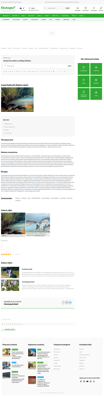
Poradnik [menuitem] (43, 19)
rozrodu (62, 177)
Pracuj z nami (82, 358)
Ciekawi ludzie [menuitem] (64, 16)
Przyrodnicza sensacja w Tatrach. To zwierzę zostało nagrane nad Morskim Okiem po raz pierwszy (43, 355)
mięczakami (13, 191)
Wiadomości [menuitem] (6, 16)
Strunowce (24, 48)
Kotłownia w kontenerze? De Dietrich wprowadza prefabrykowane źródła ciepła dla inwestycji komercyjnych (18, 378)
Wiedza (10, 48)
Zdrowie (56, 358)
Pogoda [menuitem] (80, 16)
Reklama (81, 363)
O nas (80, 352)
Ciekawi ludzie (57, 366)
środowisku (4, 165)
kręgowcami (31, 191)
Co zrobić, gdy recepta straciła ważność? (17, 366)
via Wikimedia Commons (39, 235)
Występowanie (8, 124)
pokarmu (12, 181)
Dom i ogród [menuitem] (31, 16)
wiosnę (34, 184)
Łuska (56, 158)
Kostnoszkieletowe (43, 48)
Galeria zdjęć (8, 133)
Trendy (55, 363)
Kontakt (81, 349)
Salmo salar (80, 48)
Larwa (54, 184)
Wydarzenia (57, 369)
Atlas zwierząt (16, 48)
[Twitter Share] (66, 303)
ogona (49, 158)
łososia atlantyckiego (21, 144)
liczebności (47, 189)
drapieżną (58, 189)
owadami (6, 191)
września (32, 181)
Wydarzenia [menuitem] (55, 16)
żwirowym (55, 179)
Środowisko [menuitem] (15, 16)
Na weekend (31, 10)
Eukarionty (18, 200)
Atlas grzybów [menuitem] (34, 19)
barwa (3, 161)
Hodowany (11, 189)
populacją (13, 144)
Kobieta (56, 355)
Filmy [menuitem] (50, 19)
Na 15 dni (37, 10)
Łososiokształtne (64, 48)
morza (67, 175)
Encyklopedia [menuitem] (6, 19)
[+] (22, 324)
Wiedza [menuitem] (73, 16)
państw (27, 145)
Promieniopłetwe (54, 48)
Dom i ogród (57, 352)
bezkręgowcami (70, 189)
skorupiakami (20, 191)
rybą (27, 186)
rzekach (49, 145)
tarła (68, 144)
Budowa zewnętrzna (10, 127)
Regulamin (82, 360)
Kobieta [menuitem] (39, 16)
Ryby (36, 48)
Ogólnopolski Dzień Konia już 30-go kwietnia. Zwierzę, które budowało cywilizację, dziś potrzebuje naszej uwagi (43, 369)
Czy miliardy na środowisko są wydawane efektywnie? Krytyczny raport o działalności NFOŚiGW (43, 383)
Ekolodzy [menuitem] (58, 19)
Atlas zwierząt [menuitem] (16, 19)
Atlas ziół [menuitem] (25, 19)
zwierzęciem (14, 175)
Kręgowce (30, 48)
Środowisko (57, 360)
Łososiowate (72, 48)
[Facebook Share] (63, 303)
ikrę (17, 182)
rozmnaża (36, 145)
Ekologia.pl (3, 48)
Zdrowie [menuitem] (46, 16)
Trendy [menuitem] (22, 16)
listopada (38, 181)
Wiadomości (57, 349)
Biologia (7, 130)
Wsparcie (81, 369)
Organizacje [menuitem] (66, 19)
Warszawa (5, 2)
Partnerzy (81, 366)
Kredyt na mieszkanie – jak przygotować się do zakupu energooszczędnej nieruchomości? (18, 355)
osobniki (7, 166)
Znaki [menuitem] (74, 19)
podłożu (3, 182)
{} (20, 324)
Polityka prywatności (84, 355)
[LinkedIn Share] (70, 303)
